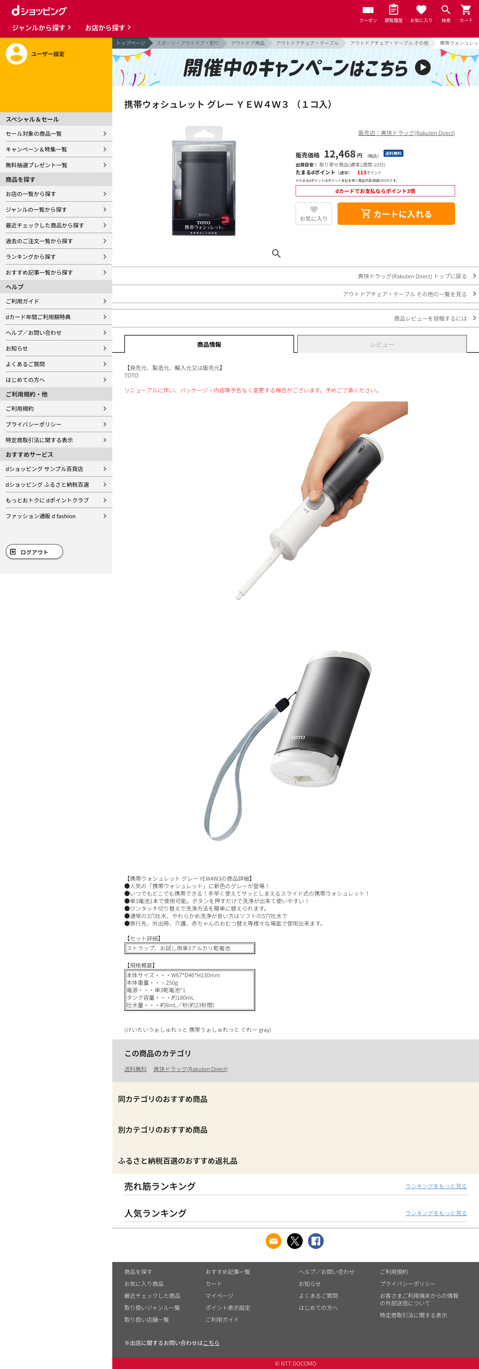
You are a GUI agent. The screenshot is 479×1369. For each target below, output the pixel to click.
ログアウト (35, 552)
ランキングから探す (31, 256)
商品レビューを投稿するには (430, 318)
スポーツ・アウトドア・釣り (188, 42)
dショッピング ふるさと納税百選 (47, 484)
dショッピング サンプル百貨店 (44, 469)
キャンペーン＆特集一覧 (36, 149)
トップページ (130, 42)
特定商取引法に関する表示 (39, 440)
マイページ (219, 1295)
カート (213, 1283)
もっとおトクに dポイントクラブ (47, 500)
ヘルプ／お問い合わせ (34, 332)
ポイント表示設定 (227, 1307)
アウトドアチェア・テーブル (307, 42)
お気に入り (314, 218)
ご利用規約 (20, 408)
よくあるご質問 (25, 364)
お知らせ (17, 348)
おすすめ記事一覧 (227, 1271)
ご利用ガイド (22, 301)
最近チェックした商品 (152, 1295)
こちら (211, 1343)
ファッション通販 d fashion (41, 516)
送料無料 (135, 1069)
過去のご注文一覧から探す (39, 241)
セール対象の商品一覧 (34, 133)
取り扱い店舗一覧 (146, 1319)
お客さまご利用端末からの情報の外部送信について (419, 1299)
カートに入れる (396, 213)
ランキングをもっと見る (436, 1186)
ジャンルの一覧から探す (36, 209)
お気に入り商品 (144, 1283)
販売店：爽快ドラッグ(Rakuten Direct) (407, 133)
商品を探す (138, 1271)
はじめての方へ (25, 379)
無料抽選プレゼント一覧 (36, 165)
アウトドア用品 (248, 42)
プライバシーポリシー (34, 424)
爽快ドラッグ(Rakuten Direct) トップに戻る (412, 276)
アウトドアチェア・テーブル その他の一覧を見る (405, 294)
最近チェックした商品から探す (45, 225)
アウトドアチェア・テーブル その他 (389, 42)
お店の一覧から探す (31, 194)
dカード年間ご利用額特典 (38, 317)
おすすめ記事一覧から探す (39, 272)
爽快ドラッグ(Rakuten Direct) (190, 1069)
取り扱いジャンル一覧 (152, 1307)
